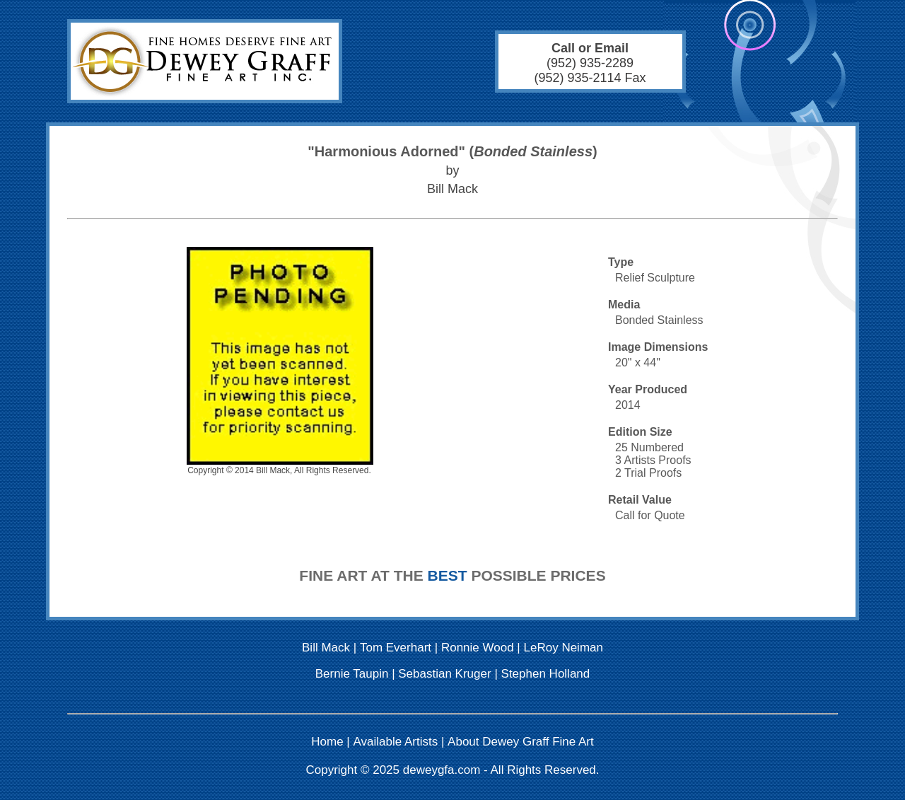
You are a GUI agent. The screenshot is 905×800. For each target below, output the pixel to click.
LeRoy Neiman (563, 647)
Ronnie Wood (477, 647)
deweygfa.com (442, 770)
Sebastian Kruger (444, 673)
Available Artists (396, 741)
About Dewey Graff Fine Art (521, 741)
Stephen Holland (545, 673)
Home (327, 741)
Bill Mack (326, 647)
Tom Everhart (395, 647)
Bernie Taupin (352, 673)
